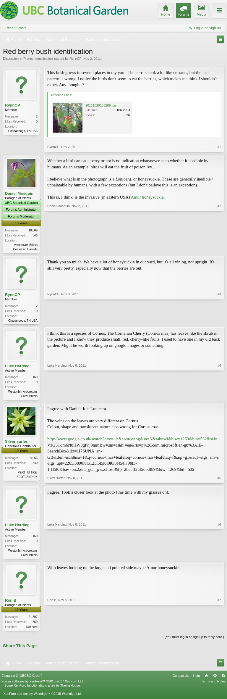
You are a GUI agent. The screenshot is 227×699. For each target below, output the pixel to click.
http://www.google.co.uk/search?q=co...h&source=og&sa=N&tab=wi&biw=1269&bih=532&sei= (132, 440)
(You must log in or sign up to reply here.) (194, 639)
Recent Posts (15, 28)
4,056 (34, 459)
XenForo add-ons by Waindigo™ (26, 696)
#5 (219, 479)
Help (196, 678)
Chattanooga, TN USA (23, 131)
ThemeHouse (70, 688)
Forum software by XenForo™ (42, 684)
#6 (219, 556)
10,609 (33, 230)
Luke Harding (17, 367)
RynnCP (75, 58)
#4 (219, 396)
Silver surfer (16, 443)
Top (215, 679)
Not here (32, 629)
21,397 (33, 619)
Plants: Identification (38, 58)
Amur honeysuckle (147, 197)
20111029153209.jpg (100, 105)
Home (206, 679)
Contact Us (181, 678)
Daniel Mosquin (19, 193)
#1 (219, 147)
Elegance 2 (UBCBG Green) (21, 678)
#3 (219, 320)
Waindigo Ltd (71, 696)
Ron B (10, 602)
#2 (219, 248)
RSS (223, 679)
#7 (219, 628)
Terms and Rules (213, 684)
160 (35, 378)
